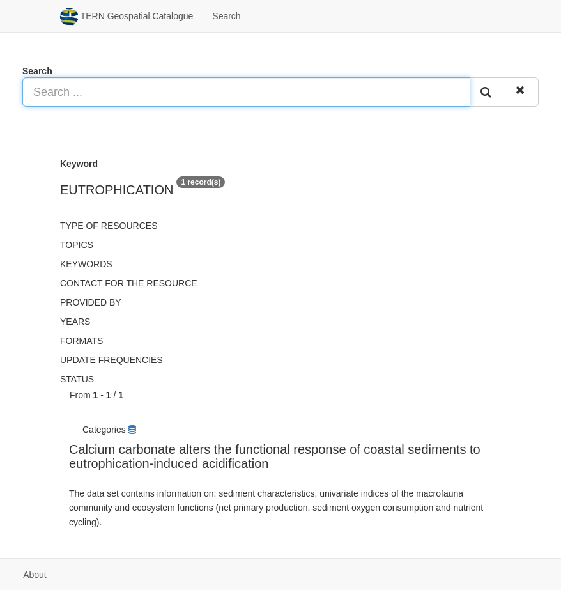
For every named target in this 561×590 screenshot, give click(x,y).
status (77, 379)
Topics (76, 245)
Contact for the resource (128, 283)
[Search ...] (246, 92)
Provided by (90, 302)
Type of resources (108, 226)
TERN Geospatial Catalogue (126, 17)
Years (75, 321)
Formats (81, 341)
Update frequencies (111, 360)
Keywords (86, 264)
